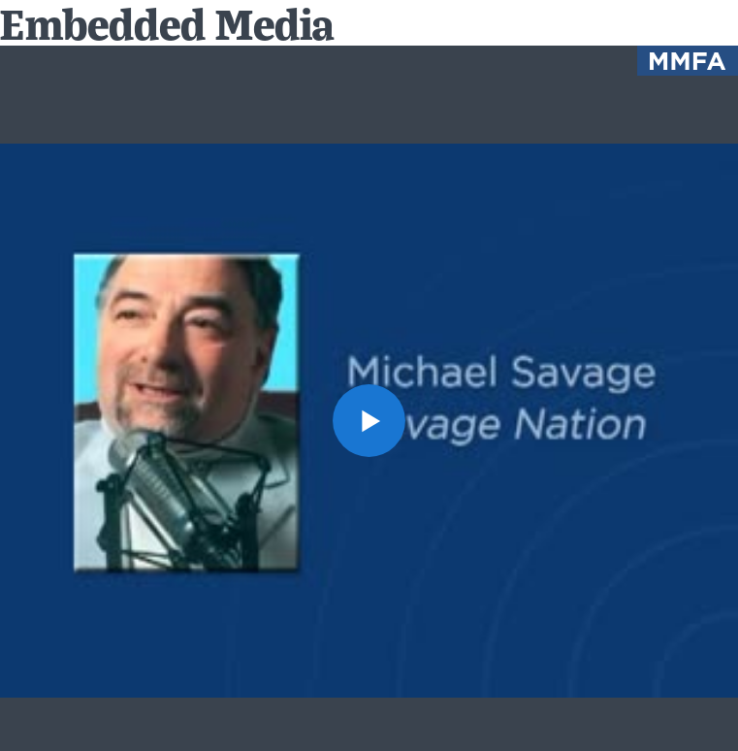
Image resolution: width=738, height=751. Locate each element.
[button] (369, 421)
